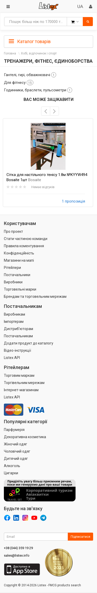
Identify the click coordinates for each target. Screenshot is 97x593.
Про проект (13, 231)
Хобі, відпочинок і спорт (39, 53)
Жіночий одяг (15, 444)
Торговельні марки (20, 289)
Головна (10, 53)
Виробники (13, 282)
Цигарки (11, 473)
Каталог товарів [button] (30, 41)
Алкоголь (12, 466)
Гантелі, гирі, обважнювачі (30, 74)
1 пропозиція (73, 201)
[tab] (48, 41)
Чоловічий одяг (17, 451)
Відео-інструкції (17, 350)
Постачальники (17, 275)
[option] (48, 162)
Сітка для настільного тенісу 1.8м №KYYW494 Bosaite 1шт (46, 177)
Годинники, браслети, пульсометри (38, 90)
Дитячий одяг (16, 458)
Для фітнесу (18, 82)
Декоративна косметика (25, 437)
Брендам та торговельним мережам (35, 296)
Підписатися (80, 537)
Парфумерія (14, 430)
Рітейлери (12, 268)
